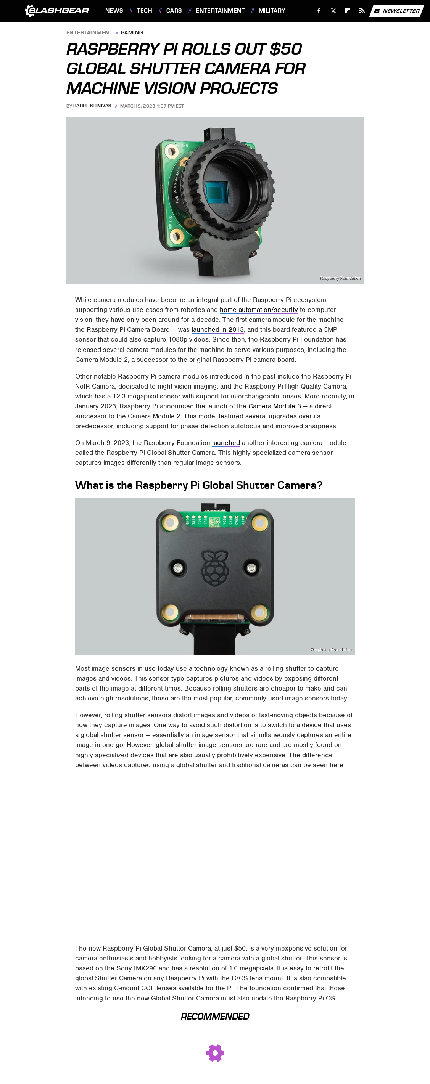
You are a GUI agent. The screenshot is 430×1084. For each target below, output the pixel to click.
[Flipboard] (347, 11)
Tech (144, 10)
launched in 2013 (218, 329)
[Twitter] (333, 11)
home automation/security (259, 309)
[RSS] (362, 11)
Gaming (132, 33)
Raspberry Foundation (340, 278)
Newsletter (396, 11)
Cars (174, 10)
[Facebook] (319, 11)
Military (272, 10)
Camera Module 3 (274, 406)
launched (226, 442)
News (114, 10)
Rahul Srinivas (92, 106)
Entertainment (220, 10)
